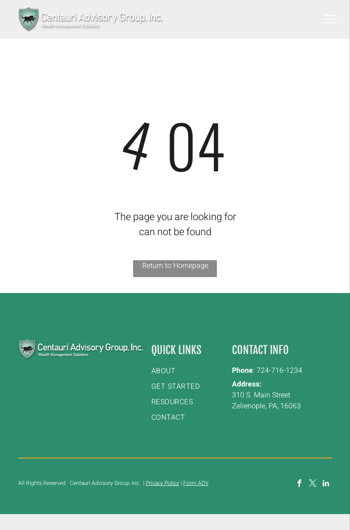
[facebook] (299, 484)
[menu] (330, 19)
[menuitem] (188, 371)
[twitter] (313, 484)
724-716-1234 (279, 370)
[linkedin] (326, 484)
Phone (242, 370)
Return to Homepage (175, 265)
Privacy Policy (162, 483)
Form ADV (195, 483)
